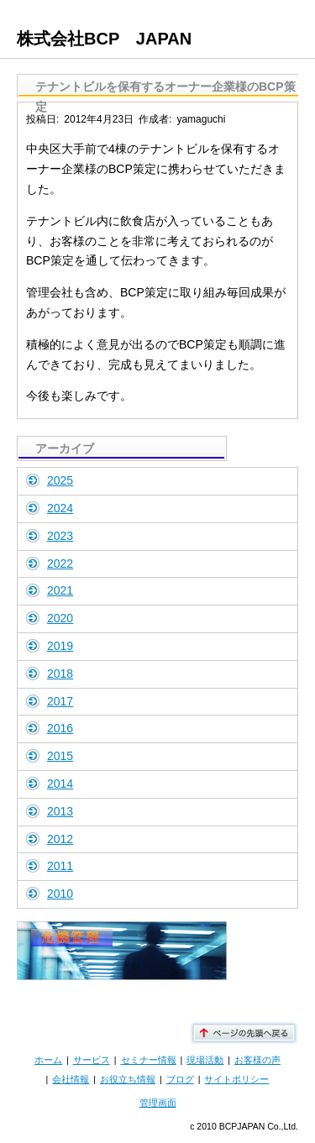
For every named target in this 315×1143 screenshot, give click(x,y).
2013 (60, 811)
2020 (60, 618)
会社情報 (70, 1079)
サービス (91, 1060)
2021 (60, 590)
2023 (60, 536)
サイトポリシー (236, 1079)
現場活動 (204, 1060)
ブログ (180, 1079)
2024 (60, 508)
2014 (60, 783)
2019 (60, 646)
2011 (60, 866)
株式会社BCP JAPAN (104, 38)
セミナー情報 (148, 1060)
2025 (60, 480)
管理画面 (157, 1103)
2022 (60, 563)
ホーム (48, 1060)
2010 (60, 893)
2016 (60, 728)
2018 (60, 673)
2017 (60, 701)
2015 (60, 756)
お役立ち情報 (127, 1079)
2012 (60, 839)
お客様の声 (257, 1060)
